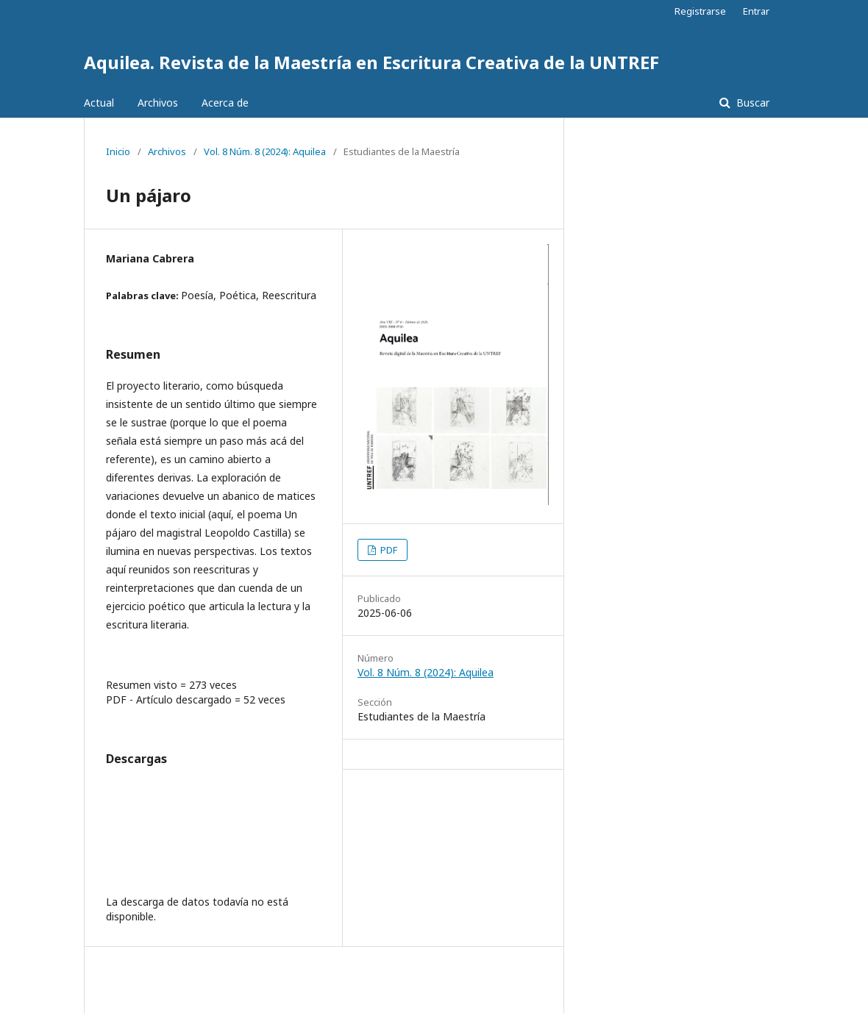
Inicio (118, 151)
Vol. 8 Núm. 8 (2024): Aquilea (265, 151)
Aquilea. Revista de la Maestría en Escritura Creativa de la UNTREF (371, 62)
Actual (99, 103)
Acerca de (225, 103)
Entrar (756, 11)
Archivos (158, 103)
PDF (387, 549)
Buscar (751, 103)
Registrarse (700, 11)
